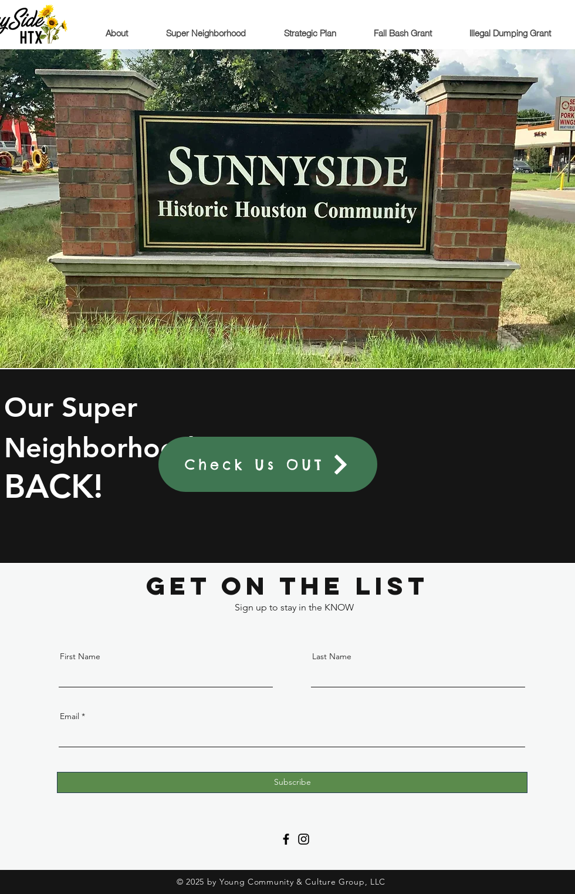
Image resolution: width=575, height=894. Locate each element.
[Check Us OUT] (267, 464)
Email (69, 716)
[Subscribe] (292, 782)
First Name (80, 656)
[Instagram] (303, 839)
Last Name (331, 656)
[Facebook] (286, 839)
